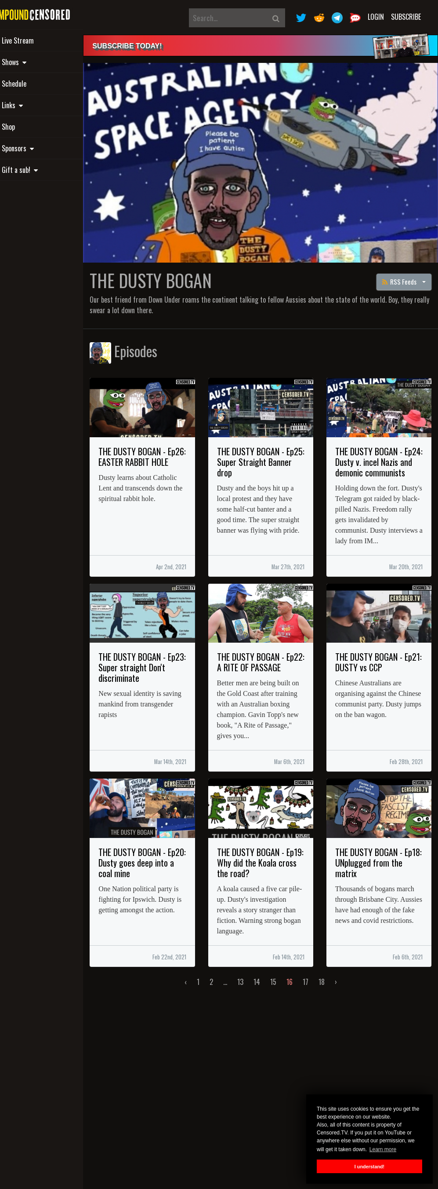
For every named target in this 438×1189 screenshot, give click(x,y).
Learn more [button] (382, 1149)
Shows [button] (31, 62)
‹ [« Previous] (196, 999)
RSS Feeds (400, 269)
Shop (26, 126)
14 (267, 999)
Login (376, 16)
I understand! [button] (369, 1166)
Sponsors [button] (35, 148)
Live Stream (35, 40)
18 (332, 999)
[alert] (271, 45)
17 (316, 999)
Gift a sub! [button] (37, 170)
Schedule (31, 83)
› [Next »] (347, 999)
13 (251, 999)
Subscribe (406, 16)
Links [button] (30, 105)
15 (284, 999)
